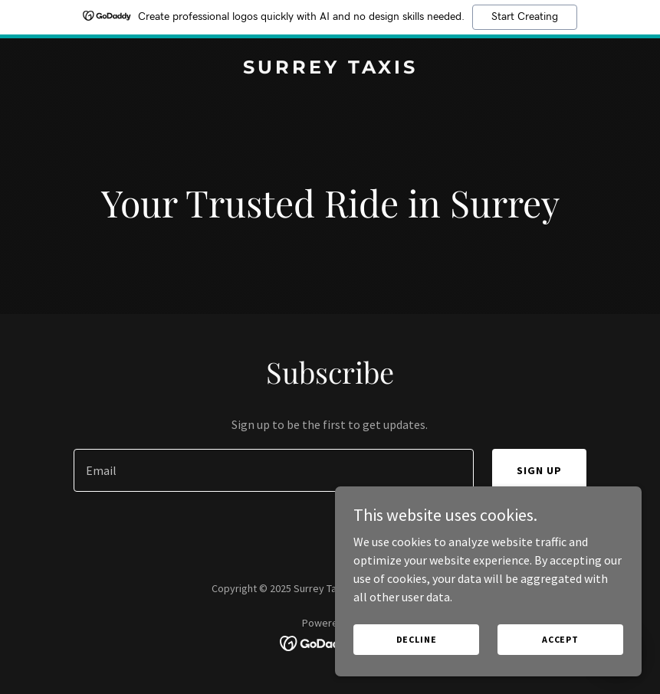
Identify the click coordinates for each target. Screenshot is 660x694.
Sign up (539, 470)
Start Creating (524, 16)
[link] (330, 69)
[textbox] (274, 470)
